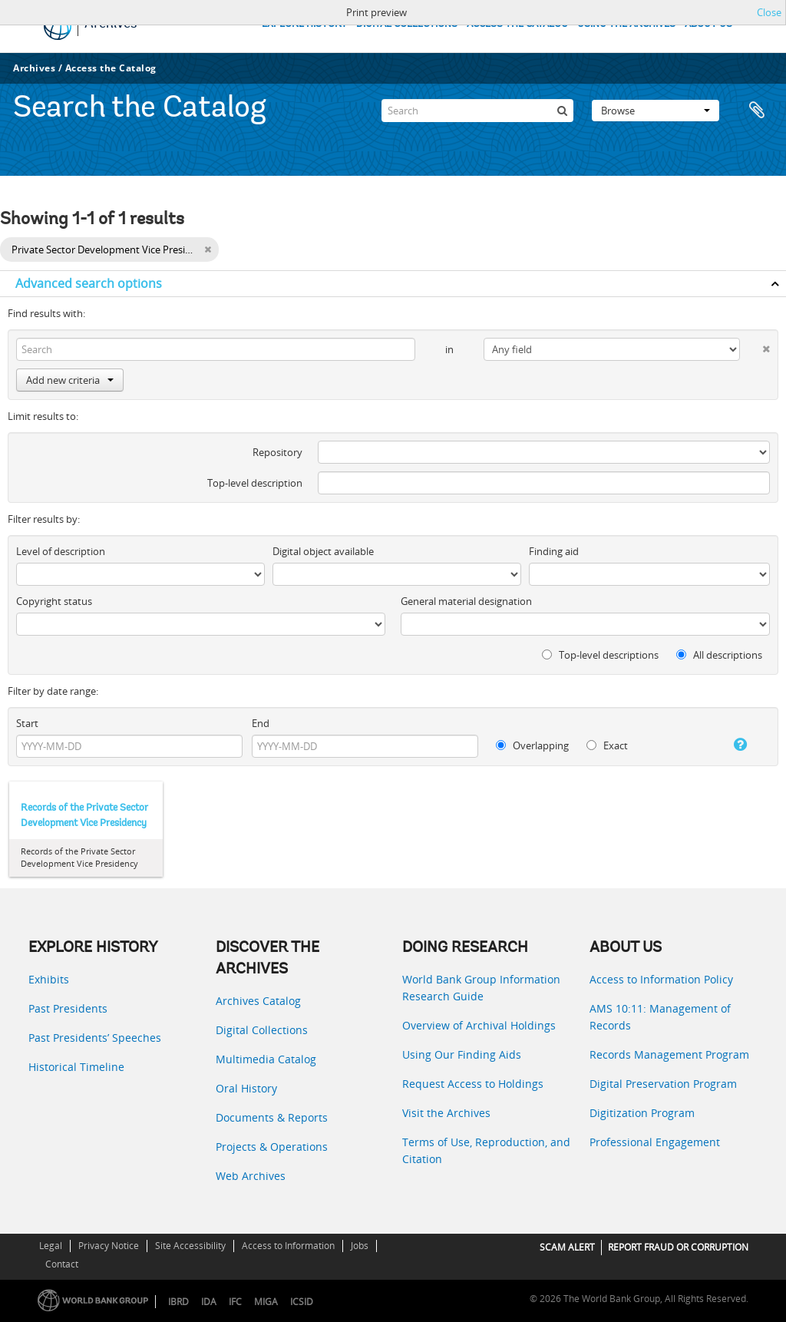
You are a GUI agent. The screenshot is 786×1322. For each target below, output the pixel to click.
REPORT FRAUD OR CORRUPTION (678, 1247)
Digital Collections (262, 1030)
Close (769, 12)
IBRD (178, 1301)
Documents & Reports (272, 1117)
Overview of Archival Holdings (479, 1025)
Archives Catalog (258, 1000)
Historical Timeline (76, 1066)
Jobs (359, 1245)
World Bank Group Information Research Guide (481, 987)
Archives (34, 67)
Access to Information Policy (661, 979)
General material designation (466, 601)
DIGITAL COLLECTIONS (406, 24)
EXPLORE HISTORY (304, 24)
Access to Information (288, 1245)
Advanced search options (88, 283)
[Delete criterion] (755, 346)
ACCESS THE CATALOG (517, 24)
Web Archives (251, 1175)
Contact (61, 1264)
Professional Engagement (655, 1142)
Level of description (60, 551)
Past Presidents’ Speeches (94, 1037)
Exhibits (48, 979)
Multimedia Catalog (266, 1059)
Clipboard (757, 110)
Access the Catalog (111, 67)
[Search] (477, 110)
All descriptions (719, 655)
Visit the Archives (446, 1113)
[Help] (731, 744)
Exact (607, 745)
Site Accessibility (190, 1245)
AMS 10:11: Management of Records (660, 1017)
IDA (208, 1301)
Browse (655, 110)
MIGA (266, 1301)
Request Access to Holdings (472, 1083)
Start (27, 723)
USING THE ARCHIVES (626, 24)
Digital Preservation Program (663, 1083)
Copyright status (54, 601)
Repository (277, 452)
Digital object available (323, 551)
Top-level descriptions (600, 655)
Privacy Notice (108, 1245)
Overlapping (532, 745)
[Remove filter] (207, 249)
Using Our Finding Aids (461, 1054)
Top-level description (254, 483)
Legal (50, 1245)
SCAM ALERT (567, 1247)
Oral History (246, 1088)
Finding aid (554, 551)
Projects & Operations (272, 1146)
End (260, 723)
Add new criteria (70, 380)
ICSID (301, 1301)
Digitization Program (642, 1113)
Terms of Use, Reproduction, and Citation (486, 1150)
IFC (235, 1301)
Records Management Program (669, 1054)
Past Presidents (67, 1008)
